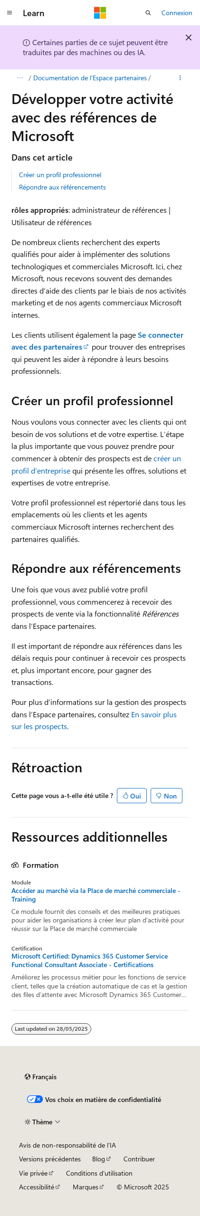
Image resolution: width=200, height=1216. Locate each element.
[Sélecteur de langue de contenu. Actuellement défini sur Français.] (40, 1076)
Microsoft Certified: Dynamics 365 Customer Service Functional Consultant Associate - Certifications (89, 960)
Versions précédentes (50, 1158)
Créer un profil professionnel (60, 174)
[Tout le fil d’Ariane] (19, 78)
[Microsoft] (100, 13)
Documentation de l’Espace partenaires (90, 77)
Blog (98, 1158)
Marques (85, 1186)
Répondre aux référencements (62, 186)
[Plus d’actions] (180, 78)
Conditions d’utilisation (99, 1173)
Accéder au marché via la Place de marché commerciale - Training (96, 894)
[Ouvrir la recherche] (148, 12)
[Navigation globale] (9, 12)
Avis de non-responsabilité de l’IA (67, 1145)
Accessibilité (36, 1186)
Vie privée (33, 1173)
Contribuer (139, 1158)
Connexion (177, 12)
